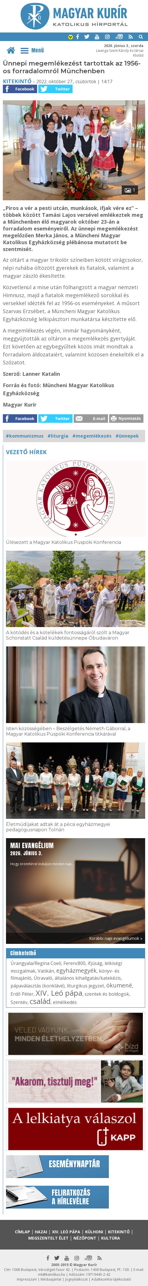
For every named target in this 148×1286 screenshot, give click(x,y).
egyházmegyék (76, 970)
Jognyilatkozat (76, 1279)
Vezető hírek (26, 452)
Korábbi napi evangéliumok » (115, 938)
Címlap (22, 1231)
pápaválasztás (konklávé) (38, 986)
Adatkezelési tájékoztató (111, 1279)
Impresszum (27, 1279)
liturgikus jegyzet (85, 986)
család (40, 1001)
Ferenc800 (74, 963)
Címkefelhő (23, 953)
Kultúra (110, 1238)
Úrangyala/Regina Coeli (36, 963)
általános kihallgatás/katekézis (88, 978)
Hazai (41, 1231)
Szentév (19, 1002)
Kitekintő (17, 81)
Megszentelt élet (48, 1238)
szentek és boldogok (107, 994)
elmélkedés (65, 1002)
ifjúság (95, 963)
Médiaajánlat (51, 1279)
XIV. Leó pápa (59, 993)
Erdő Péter (22, 994)
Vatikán (46, 971)
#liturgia (57, 436)
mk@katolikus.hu (51, 1274)
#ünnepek (127, 436)
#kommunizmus (24, 436)
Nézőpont (84, 1238)
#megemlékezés (91, 436)
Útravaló (43, 978)
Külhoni (94, 1231)
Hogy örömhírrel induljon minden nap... (42, 853)
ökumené (119, 985)
